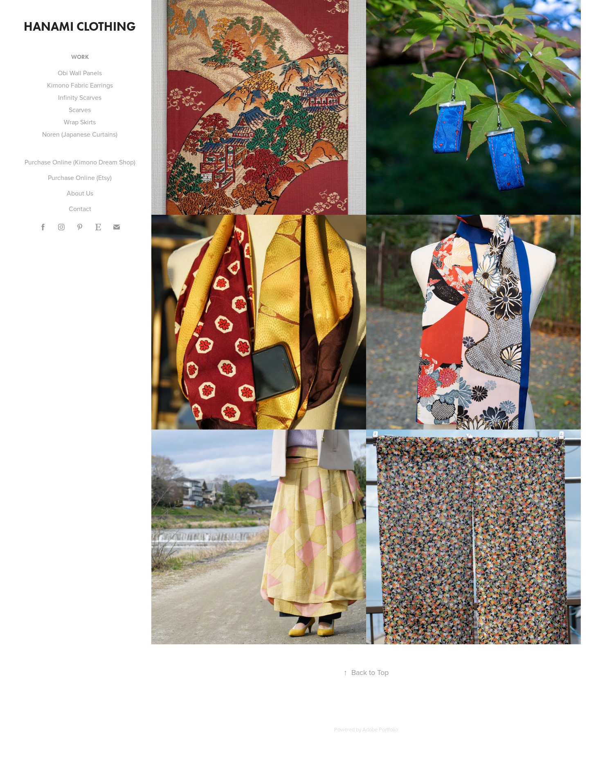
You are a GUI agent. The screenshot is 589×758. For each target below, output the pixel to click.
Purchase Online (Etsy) (80, 177)
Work (80, 57)
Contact (80, 208)
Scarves (80, 109)
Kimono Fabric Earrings (80, 85)
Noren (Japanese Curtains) (79, 134)
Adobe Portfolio (380, 729)
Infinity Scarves (79, 97)
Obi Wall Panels (80, 72)
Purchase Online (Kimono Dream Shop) (80, 161)
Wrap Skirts (80, 121)
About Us (80, 193)
